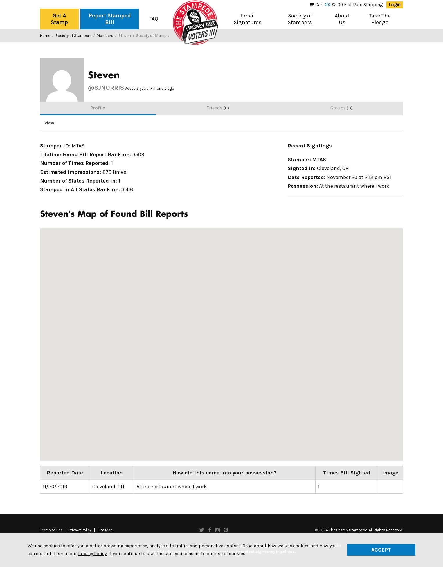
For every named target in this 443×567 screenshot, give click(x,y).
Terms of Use (51, 530)
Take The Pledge (380, 19)
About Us (342, 19)
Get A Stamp (59, 19)
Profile (98, 108)
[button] (313, 309)
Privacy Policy (80, 530)
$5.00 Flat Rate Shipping (346, 4)
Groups (341, 108)
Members (105, 35)
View (49, 123)
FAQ (153, 19)
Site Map (105, 530)
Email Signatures (248, 19)
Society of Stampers (300, 19)
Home (45, 35)
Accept (381, 550)
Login (395, 4)
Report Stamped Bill (110, 19)
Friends (217, 108)
